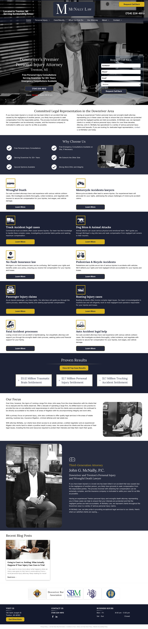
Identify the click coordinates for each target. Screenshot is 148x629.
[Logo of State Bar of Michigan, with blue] (74, 594)
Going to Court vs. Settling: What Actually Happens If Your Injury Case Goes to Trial (26, 563)
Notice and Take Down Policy (84, 627)
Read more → (12, 577)
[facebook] (52, 618)
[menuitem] (28, 20)
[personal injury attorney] (28, 549)
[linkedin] (56, 618)
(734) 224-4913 (135, 13)
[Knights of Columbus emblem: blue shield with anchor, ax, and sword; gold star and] (37, 594)
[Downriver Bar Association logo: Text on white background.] (56, 594)
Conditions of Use (71, 627)
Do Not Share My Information (57, 627)
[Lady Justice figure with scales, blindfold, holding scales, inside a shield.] (92, 594)
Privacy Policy (44, 627)
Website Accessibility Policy (100, 627)
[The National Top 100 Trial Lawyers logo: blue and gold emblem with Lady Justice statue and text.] (111, 594)
